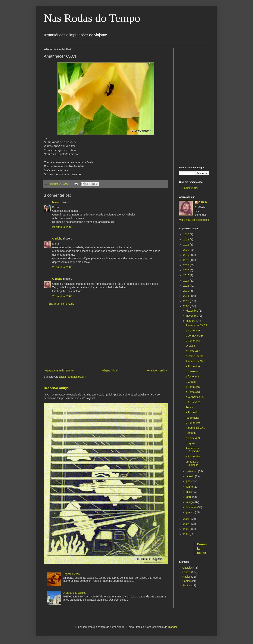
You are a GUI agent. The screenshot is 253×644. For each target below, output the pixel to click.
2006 (186, 528)
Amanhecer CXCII (196, 325)
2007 (186, 523)
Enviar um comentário (61, 303)
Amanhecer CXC (195, 427)
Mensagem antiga (156, 370)
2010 (186, 301)
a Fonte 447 (193, 351)
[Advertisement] (106, 337)
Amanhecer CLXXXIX (193, 450)
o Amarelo (192, 371)
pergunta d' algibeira (192, 463)
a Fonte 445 (193, 386)
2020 (186, 249)
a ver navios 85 (195, 396)
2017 (186, 265)
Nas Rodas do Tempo (92, 18)
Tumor (189, 407)
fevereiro (191, 507)
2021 (186, 244)
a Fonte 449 (193, 330)
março (190, 502)
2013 (186, 285)
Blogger (172, 626)
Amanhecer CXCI (196, 361)
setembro (192, 471)
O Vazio (190, 345)
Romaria (191, 432)
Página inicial (110, 370)
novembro (192, 315)
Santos (187, 585)
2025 (186, 234)
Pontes (187, 580)
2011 (186, 295)
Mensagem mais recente (59, 370)
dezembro (192, 310)
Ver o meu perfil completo (194, 219)
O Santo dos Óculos (74, 592)
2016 (186, 270)
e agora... (191, 443)
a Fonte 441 (193, 412)
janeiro (190, 512)
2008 (186, 518)
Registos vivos (71, 573)
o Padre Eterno (194, 356)
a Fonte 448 (193, 340)
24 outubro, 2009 (62, 226)
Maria (55, 202)
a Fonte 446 (193, 366)
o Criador (191, 381)
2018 (186, 259)
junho (189, 486)
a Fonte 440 (193, 422)
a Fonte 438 (193, 456)
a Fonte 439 (193, 438)
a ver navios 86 (195, 335)
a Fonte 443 (193, 391)
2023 (186, 239)
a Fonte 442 (193, 402)
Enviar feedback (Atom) (72, 376)
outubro (191, 320)
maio (189, 491)
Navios (187, 576)
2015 (186, 275)
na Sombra (192, 417)
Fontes (187, 572)
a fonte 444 (192, 376)
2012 (186, 290)
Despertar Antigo (56, 388)
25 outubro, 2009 (62, 267)
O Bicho (57, 238)
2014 (186, 280)
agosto (190, 476)
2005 (186, 534)
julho (189, 481)
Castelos (188, 567)
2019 (186, 254)
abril (189, 496)
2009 (186, 306)
